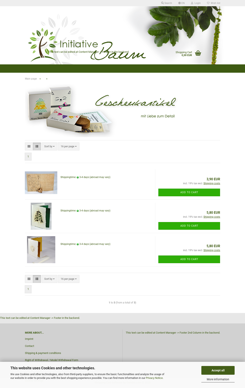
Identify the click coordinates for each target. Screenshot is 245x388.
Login (196, 3)
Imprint (29, 338)
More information (218, 379)
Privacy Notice (154, 377)
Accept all (218, 370)
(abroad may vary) (100, 177)
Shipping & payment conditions (43, 353)
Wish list (213, 3)
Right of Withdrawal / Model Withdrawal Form (51, 360)
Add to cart (189, 192)
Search (166, 3)
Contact (29, 345)
